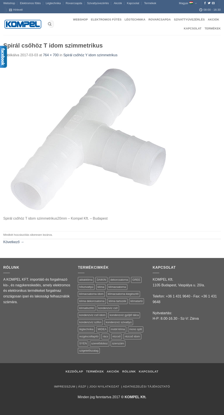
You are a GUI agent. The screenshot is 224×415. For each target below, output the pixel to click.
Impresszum (64, 386)
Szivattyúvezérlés (98, 3)
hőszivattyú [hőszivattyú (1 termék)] (86, 287)
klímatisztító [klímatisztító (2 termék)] (86, 308)
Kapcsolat (133, 3)
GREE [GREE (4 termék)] (136, 279)
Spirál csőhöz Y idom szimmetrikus (90, 55)
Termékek (150, 3)
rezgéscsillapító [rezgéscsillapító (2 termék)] (88, 336)
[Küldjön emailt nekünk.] (213, 3)
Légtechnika (53, 3)
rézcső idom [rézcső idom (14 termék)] (132, 336)
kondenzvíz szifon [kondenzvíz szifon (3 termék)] (90, 322)
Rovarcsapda (74, 3)
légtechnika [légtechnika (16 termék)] (86, 329)
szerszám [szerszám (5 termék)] (118, 343)
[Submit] (49, 24)
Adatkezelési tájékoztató (146, 386)
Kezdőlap (74, 371)
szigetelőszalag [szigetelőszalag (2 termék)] (88, 350)
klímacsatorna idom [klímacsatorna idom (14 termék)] (91, 293)
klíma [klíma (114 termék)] (101, 287)
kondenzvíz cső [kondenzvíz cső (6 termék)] (107, 308)
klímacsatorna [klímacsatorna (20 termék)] (117, 287)
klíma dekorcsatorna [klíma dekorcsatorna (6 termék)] (91, 301)
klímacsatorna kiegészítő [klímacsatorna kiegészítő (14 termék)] (123, 293)
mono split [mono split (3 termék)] (135, 329)
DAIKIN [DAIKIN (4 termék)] (101, 279)
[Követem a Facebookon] (205, 3)
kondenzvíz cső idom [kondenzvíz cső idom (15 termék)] (92, 315)
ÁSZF (82, 386)
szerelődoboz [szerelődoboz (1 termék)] (99, 343)
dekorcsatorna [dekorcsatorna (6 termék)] (119, 279)
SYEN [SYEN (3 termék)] (83, 343)
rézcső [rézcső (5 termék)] (116, 336)
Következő (13, 242)
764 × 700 (51, 55)
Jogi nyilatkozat (104, 386)
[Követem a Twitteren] (209, 3)
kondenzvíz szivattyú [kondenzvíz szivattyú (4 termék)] (119, 322)
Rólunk (129, 371)
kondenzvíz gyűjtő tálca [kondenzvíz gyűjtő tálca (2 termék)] (124, 315)
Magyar (188, 3)
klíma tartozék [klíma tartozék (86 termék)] (117, 301)
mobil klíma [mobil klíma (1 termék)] (118, 329)
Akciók (118, 3)
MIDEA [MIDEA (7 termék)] (102, 329)
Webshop (9, 3)
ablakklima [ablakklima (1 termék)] (85, 279)
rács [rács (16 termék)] (105, 336)
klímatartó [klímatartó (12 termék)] (136, 301)
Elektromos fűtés (30, 3)
